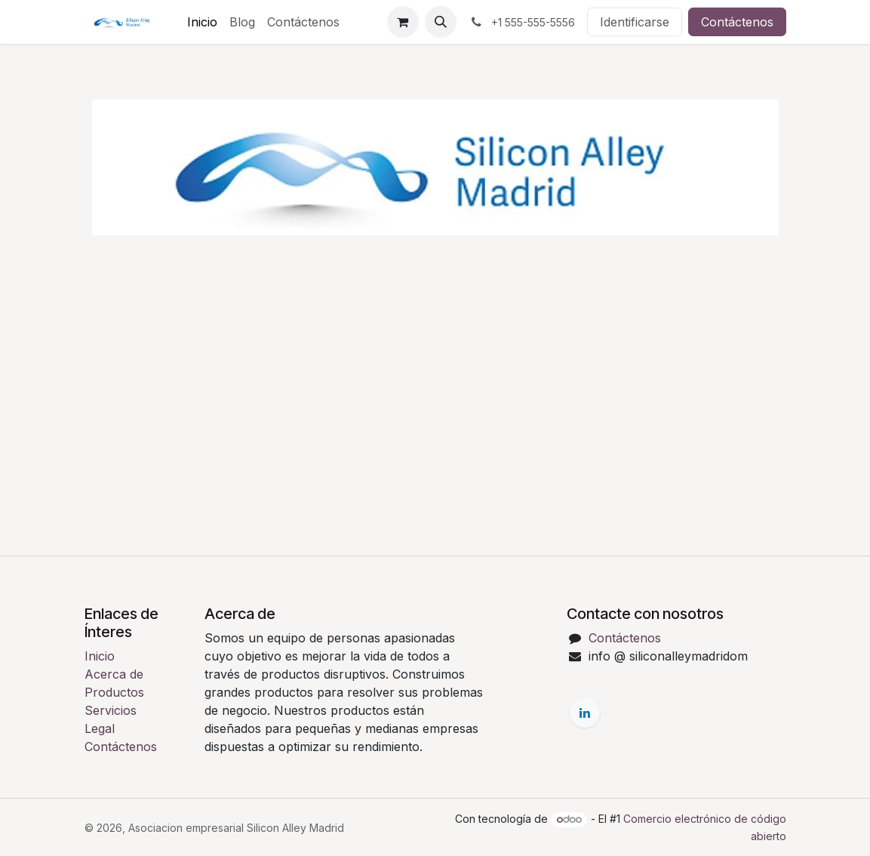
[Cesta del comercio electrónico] (403, 22)
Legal (100, 728)
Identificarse (634, 21)
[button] (441, 22)
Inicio (100, 656)
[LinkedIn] (585, 712)
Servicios (111, 710)
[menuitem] (202, 22)
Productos (114, 692)
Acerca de (114, 674)
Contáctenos (737, 21)
